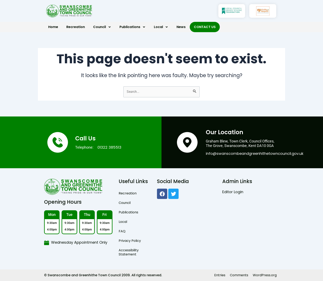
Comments (239, 275)
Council (102, 27)
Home (53, 27)
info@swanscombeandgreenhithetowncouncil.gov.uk (254, 153)
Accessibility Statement (129, 252)
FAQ (122, 231)
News (181, 27)
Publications (132, 27)
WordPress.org (265, 275)
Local (161, 27)
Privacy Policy (130, 240)
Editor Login (232, 191)
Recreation (75, 27)
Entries (219, 275)
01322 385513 (109, 147)
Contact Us (205, 27)
